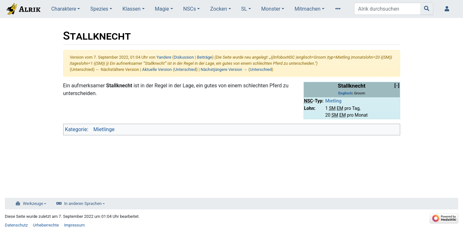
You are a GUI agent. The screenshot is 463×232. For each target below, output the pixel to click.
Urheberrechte (46, 225)
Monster (270, 9)
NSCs (189, 9)
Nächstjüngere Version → (224, 69)
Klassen (131, 9)
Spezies (99, 9)
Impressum (74, 225)
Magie (162, 9)
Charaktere (63, 9)
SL (244, 9)
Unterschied (185, 69)
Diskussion (184, 57)
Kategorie (76, 129)
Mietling (333, 100)
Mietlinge (104, 129)
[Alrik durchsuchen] (387, 9)
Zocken (218, 9)
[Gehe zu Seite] (426, 9)
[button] (397, 85)
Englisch (345, 93)
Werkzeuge (33, 203)
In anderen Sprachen (82, 203)
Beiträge (204, 57)
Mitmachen (307, 9)
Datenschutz (16, 225)
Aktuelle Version (157, 69)
